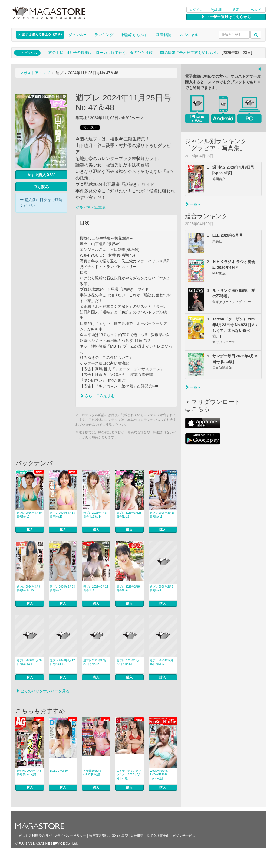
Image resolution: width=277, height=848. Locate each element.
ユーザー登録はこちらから (226, 17)
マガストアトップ (34, 73)
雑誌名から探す (134, 34)
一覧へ (193, 204)
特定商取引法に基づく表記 (108, 836)
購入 (30, 530)
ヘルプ (255, 10)
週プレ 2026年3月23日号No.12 (129, 514)
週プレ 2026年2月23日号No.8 (62, 588)
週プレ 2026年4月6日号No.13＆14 (95, 514)
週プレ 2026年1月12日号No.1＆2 (62, 662)
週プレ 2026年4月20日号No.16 (29, 514)
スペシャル (188, 34)
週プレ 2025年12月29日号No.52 (95, 662)
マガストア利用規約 (30, 836)
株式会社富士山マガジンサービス (171, 836)
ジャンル (77, 34)
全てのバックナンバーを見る (42, 691)
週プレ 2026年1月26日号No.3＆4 (29, 662)
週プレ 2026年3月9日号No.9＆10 (28, 588)
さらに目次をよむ (97, 396)
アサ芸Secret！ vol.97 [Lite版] (92, 772)
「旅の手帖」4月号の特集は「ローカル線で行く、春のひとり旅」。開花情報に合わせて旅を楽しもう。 (132, 52)
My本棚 (216, 10)
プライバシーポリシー (70, 836)
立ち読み (41, 187)
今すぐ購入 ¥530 (41, 175)
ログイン (196, 10)
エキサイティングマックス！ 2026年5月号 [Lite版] (129, 774)
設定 (236, 10)
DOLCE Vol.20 (59, 770)
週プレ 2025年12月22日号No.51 (128, 662)
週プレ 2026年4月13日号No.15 (62, 514)
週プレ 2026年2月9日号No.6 (128, 588)
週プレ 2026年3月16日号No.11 (162, 514)
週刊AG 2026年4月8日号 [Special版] (29, 772)
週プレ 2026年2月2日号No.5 (161, 588)
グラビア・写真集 (90, 207)
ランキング (103, 34)
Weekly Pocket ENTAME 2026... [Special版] (160, 774)
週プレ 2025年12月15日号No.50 (161, 662)
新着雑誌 (163, 34)
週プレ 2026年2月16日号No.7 (95, 588)
